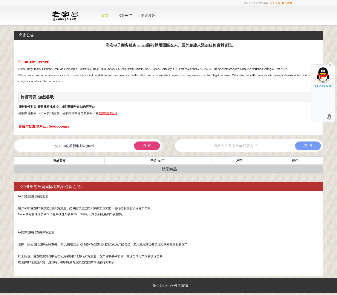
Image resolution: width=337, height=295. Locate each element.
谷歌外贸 (125, 16)
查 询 (308, 145)
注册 (253, 3)
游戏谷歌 (148, 16)
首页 (105, 16)
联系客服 (287, 3)
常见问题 (275, 3)
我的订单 (262, 3)
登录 (246, 3)
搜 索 (147, 145)
